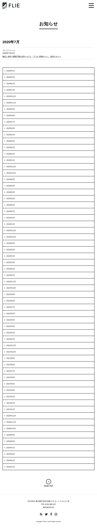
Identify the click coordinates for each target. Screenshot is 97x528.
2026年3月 (10, 77)
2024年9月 (10, 179)
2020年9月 (10, 435)
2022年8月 (10, 301)
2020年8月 (10, 441)
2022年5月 (10, 320)
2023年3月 (10, 262)
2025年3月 (10, 147)
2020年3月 (10, 460)
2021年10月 (11, 352)
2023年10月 (11, 237)
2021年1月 (10, 409)
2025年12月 (11, 96)
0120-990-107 (50, 504)
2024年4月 (10, 205)
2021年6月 (10, 377)
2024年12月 (11, 167)
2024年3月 (10, 211)
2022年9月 (10, 294)
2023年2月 (10, 269)
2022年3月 (10, 333)
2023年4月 (10, 256)
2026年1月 (10, 90)
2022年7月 (10, 307)
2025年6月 (10, 128)
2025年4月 (10, 141)
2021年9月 (10, 358)
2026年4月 (10, 71)
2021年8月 (10, 365)
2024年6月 (10, 192)
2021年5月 (10, 384)
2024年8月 (10, 186)
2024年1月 (10, 224)
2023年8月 (10, 243)
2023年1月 (10, 275)
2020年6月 (10, 454)
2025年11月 (11, 103)
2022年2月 (10, 339)
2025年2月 (10, 154)
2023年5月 (10, 250)
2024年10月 (11, 173)
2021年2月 (10, 403)
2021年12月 (11, 345)
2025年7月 (10, 122)
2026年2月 (10, 84)
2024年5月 (10, 199)
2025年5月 (10, 135)
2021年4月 (10, 390)
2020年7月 (10, 448)
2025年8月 (10, 115)
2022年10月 (11, 288)
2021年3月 (10, 397)
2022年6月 (10, 313)
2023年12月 (11, 230)
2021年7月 (10, 371)
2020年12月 (11, 416)
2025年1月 (10, 160)
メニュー (91, 5)
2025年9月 (10, 109)
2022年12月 (11, 282)
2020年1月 (10, 467)
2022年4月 (10, 326)
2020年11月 (11, 422)
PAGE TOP (48, 486)
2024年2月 (10, 218)
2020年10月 (11, 428)
